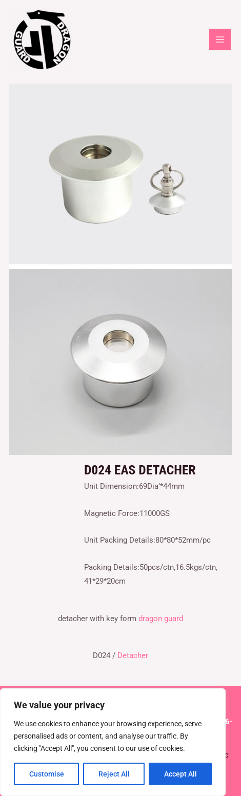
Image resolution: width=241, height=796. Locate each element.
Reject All (114, 774)
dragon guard (160, 618)
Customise (46, 774)
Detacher (132, 655)
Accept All (180, 774)
